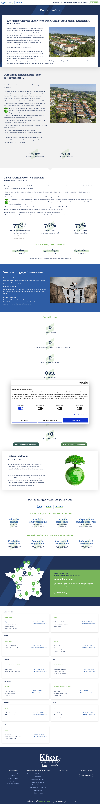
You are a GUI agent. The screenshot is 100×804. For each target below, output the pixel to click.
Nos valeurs (12, 781)
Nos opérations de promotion (74, 444)
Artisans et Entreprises (38, 785)
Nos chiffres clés (13, 778)
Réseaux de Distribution (38, 787)
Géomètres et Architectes (38, 779)
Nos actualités (83, 2)
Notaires (38, 776)
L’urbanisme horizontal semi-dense (12, 774)
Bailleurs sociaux (38, 793)
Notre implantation (13, 784)
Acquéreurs (38, 790)
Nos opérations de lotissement (26, 444)
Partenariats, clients (70, 2)
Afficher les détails (79, 415)
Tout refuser (24, 420)
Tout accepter (75, 420)
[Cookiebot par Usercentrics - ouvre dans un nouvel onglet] (80, 382)
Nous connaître (58, 2)
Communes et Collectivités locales (38, 774)
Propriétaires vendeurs (38, 782)
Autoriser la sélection (50, 420)
